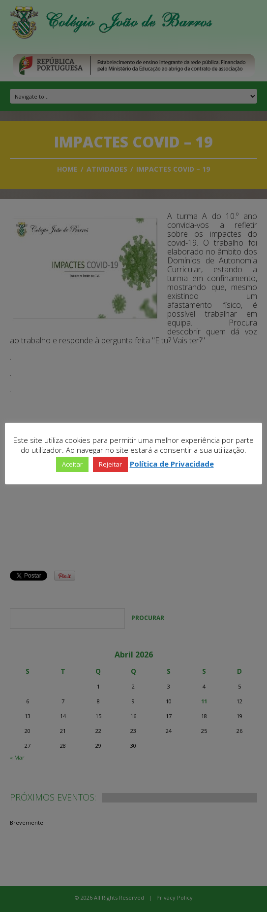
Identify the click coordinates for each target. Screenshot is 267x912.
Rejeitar (110, 464)
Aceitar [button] (72, 464)
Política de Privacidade (172, 463)
